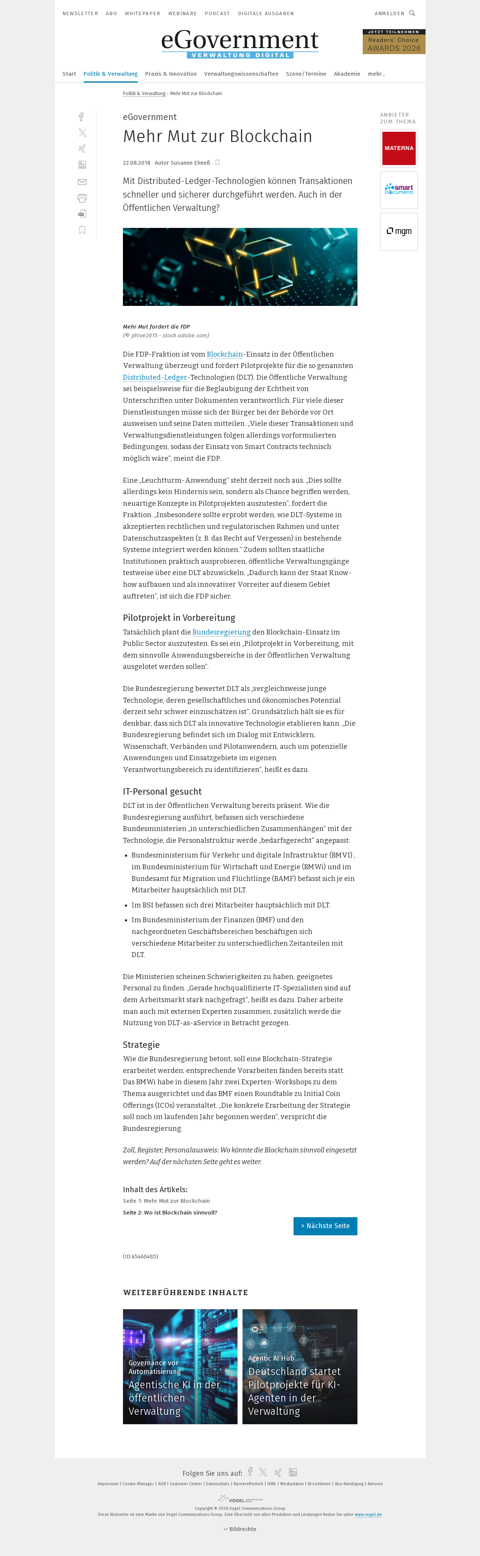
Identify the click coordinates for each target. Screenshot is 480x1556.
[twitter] (82, 132)
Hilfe (272, 1483)
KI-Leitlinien (320, 1483)
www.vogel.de (368, 1514)
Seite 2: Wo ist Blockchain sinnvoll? (170, 1212)
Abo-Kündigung (350, 1483)
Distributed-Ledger (155, 377)
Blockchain (225, 354)
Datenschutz (218, 1483)
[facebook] (82, 116)
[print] (82, 197)
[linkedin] (82, 165)
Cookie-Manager (139, 1483)
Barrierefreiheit (249, 1483)
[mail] (82, 181)
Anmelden (390, 13)
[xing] (82, 148)
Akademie (347, 73)
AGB (162, 1483)
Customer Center (186, 1483)
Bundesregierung (222, 632)
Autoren (375, 1483)
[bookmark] (217, 162)
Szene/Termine (306, 73)
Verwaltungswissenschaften (241, 73)
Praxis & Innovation (171, 73)
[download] (82, 213)
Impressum (109, 1483)
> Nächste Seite (325, 1226)
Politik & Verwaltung (111, 73)
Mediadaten (292, 1483)
